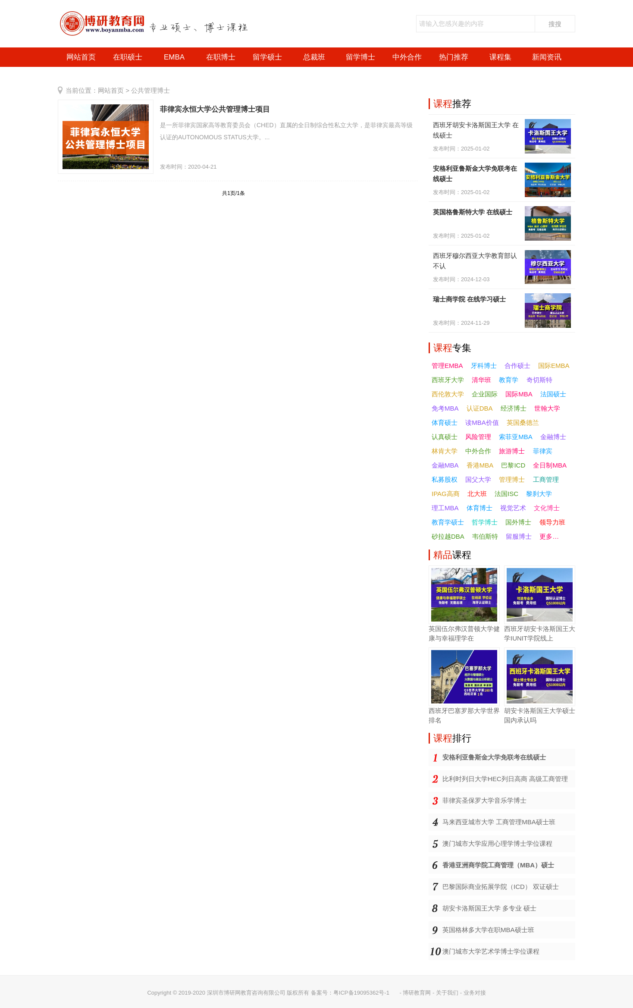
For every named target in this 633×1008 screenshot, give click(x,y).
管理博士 (512, 479)
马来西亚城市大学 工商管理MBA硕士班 (498, 822)
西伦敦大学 (448, 394)
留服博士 (519, 536)
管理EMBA (447, 365)
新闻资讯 (546, 57)
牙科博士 (484, 365)
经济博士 (513, 408)
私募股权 (445, 479)
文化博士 (547, 508)
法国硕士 (553, 394)
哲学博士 (485, 522)
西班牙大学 (448, 379)
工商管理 (546, 479)
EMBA (174, 57)
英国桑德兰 (523, 422)
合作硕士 (517, 365)
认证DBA (480, 408)
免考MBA (445, 408)
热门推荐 (453, 57)
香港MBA (480, 465)
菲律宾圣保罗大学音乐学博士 (484, 800)
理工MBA (445, 508)
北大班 (477, 493)
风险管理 (478, 436)
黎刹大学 (539, 493)
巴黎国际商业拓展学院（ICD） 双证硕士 (500, 886)
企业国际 (485, 394)
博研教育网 (417, 992)
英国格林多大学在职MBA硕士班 (488, 929)
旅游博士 (512, 451)
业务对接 (475, 992)
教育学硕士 (448, 522)
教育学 (508, 379)
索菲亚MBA (516, 436)
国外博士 (518, 522)
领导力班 (552, 522)
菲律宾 (542, 451)
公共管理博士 (150, 90)
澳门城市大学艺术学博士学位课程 (490, 951)
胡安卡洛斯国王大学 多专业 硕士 (489, 908)
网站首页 (81, 57)
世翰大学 (547, 408)
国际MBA (519, 394)
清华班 (481, 379)
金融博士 (553, 436)
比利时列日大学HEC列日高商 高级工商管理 (505, 778)
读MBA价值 (482, 422)
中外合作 (407, 57)
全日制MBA (550, 465)
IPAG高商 (446, 493)
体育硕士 (445, 422)
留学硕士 (267, 57)
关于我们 (447, 992)
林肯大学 (445, 451)
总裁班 (314, 57)
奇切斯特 (539, 379)
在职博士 (220, 57)
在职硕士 (127, 57)
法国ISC (506, 493)
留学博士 (360, 57)
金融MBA (445, 465)
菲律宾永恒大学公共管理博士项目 (215, 109)
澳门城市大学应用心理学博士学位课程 (497, 843)
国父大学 (478, 479)
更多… (549, 536)
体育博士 (479, 508)
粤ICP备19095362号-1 (361, 992)
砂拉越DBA (448, 536)
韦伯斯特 (485, 536)
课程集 (500, 57)
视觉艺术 (513, 508)
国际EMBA (554, 365)
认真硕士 (445, 436)
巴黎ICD (513, 465)
